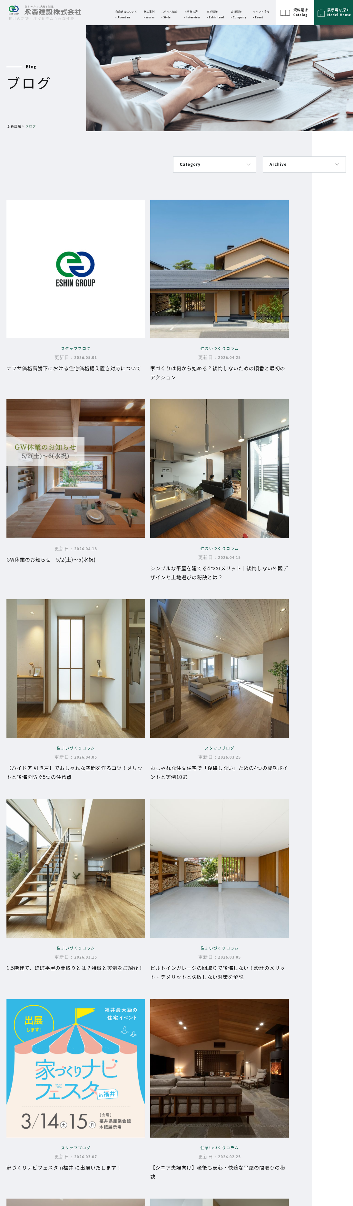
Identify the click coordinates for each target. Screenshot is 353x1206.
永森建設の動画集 (148, 1092)
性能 (133, 1046)
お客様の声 (205, 1061)
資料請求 (259, 1074)
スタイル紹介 (263, 1043)
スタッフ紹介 (215, 1031)
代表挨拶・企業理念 (222, 1022)
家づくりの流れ (145, 1074)
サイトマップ (295, 1012)
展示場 (257, 1058)
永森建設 (14, 126)
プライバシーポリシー (304, 1028)
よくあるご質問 (145, 1083)
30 (122, 870)
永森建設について (140, 1028)
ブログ (257, 1028)
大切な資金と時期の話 (153, 1064)
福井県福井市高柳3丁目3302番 (52, 1027)
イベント (202, 1046)
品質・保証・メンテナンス (158, 1055)
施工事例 (259, 1012)
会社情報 (202, 1012)
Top (135, 1012)
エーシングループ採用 (304, 1043)
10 (92, 870)
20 (107, 870)
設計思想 (138, 1037)
